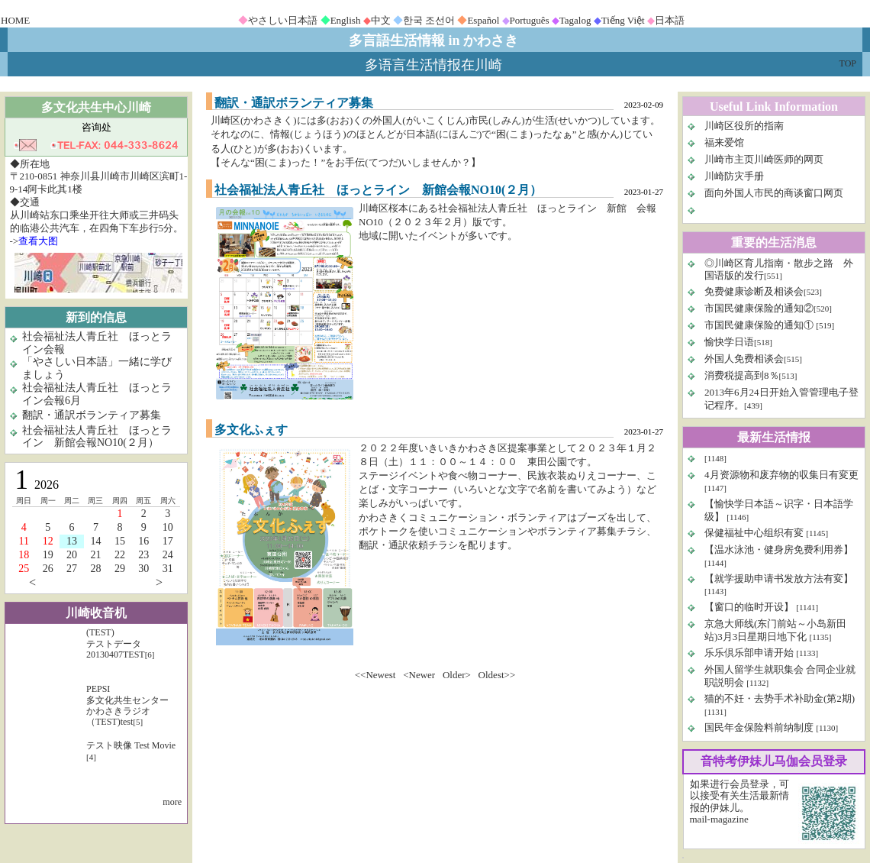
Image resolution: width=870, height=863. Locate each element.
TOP (847, 63)
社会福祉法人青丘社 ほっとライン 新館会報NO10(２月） (97, 437)
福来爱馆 (724, 142)
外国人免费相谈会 (744, 358)
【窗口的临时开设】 (750, 607)
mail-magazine (719, 819)
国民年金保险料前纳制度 (759, 727)
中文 (381, 20)
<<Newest (375, 674)
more (172, 802)
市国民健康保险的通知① (760, 325)
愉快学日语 (729, 341)
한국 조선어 (429, 20)
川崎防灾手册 (734, 176)
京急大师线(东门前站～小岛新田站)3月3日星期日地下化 (775, 630)
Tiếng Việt (623, 20)
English (345, 20)
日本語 (670, 20)
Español (483, 20)
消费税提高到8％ (741, 375)
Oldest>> (497, 674)
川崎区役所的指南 (744, 125)
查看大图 (38, 241)
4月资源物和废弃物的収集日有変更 (781, 474)
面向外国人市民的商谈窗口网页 (773, 193)
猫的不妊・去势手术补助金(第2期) (779, 698)
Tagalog (575, 20)
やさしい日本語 (282, 20)
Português (529, 20)
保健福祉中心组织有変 (754, 532)
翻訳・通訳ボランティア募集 (91, 415)
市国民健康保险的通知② (759, 308)
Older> (457, 674)
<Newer (419, 674)
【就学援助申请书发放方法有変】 (778, 578)
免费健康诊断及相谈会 (754, 291)
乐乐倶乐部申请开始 (749, 652)
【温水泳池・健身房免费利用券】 (778, 549)
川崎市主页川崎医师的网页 (763, 159)
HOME (15, 20)
